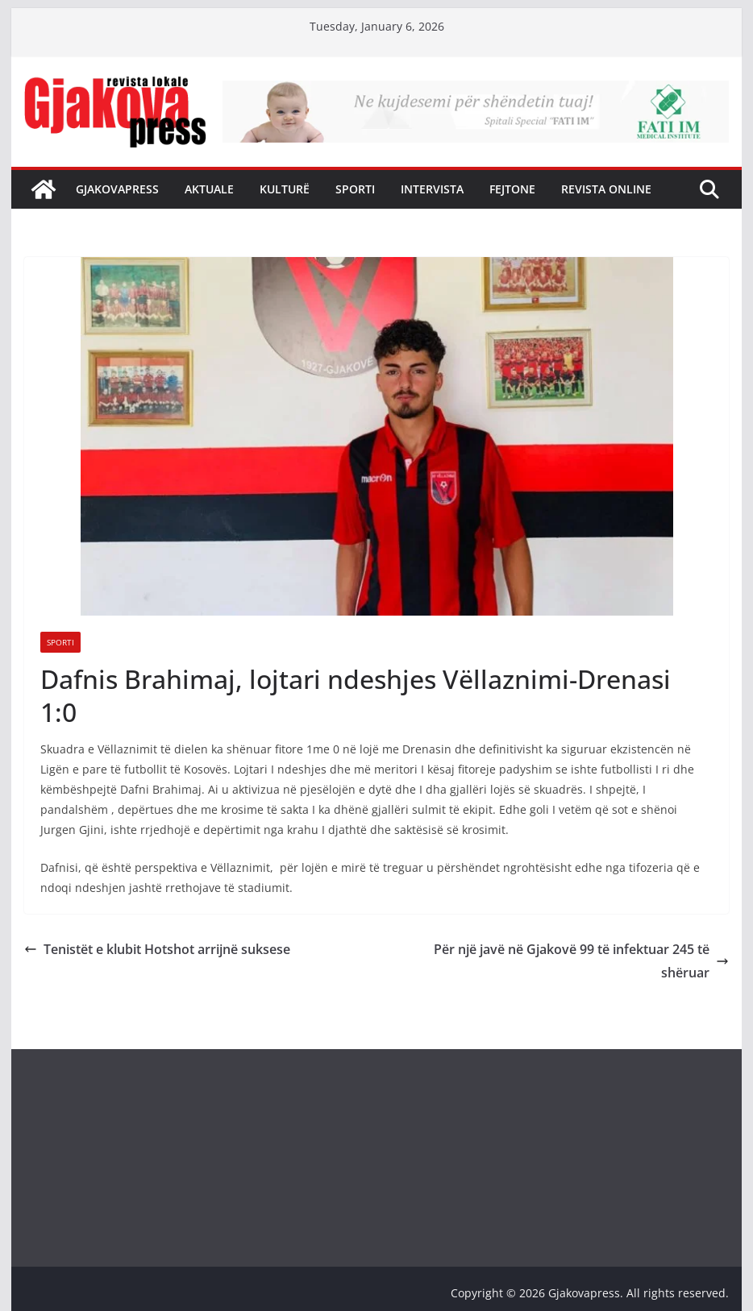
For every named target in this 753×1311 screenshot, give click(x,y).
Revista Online (606, 189)
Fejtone (512, 189)
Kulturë (285, 189)
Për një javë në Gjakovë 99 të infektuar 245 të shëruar (581, 960)
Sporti (355, 189)
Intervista (432, 189)
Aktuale (209, 189)
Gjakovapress (117, 189)
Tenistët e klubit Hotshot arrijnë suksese (157, 949)
